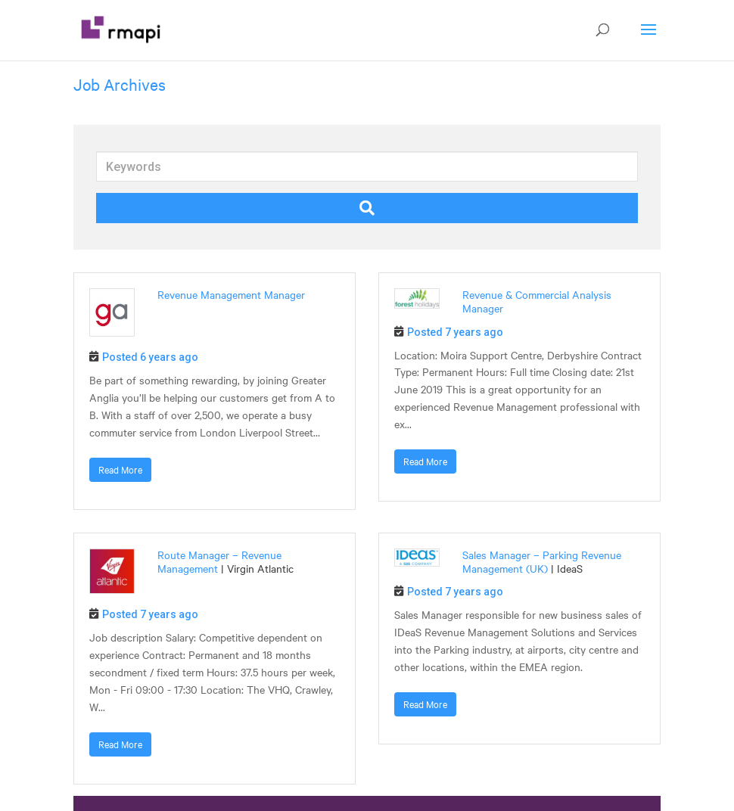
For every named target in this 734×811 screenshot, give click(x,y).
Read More (120, 470)
